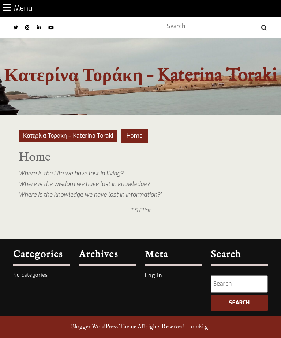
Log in (153, 275)
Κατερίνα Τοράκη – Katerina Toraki (140, 76)
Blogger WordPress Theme (103, 327)
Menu (18, 8)
